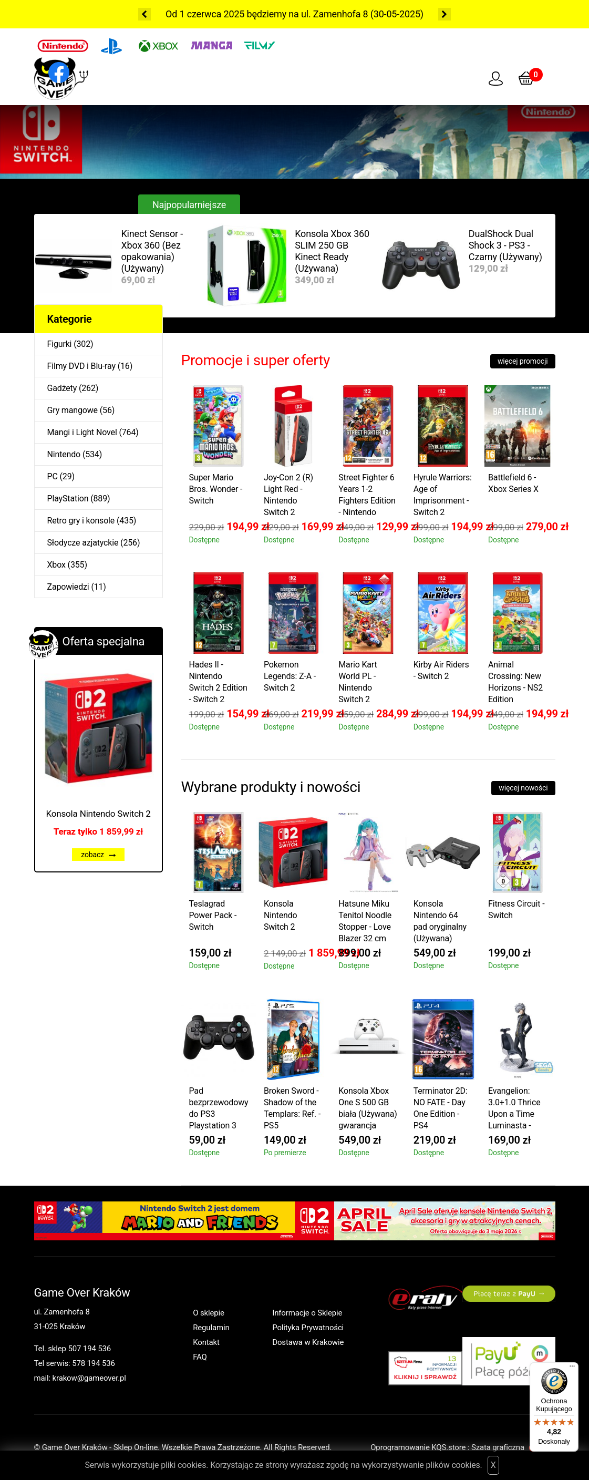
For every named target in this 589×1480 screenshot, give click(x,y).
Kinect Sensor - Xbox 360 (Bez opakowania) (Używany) (152, 251)
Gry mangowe (72, 410)
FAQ (200, 1357)
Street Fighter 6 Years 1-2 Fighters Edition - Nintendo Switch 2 (366, 496)
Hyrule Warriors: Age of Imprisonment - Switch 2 (443, 494)
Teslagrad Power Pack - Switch (213, 915)
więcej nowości (523, 788)
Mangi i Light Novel (82, 432)
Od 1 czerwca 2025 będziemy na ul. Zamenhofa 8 (267, 13)
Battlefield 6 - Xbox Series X (513, 483)
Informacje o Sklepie (307, 1313)
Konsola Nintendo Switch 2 (98, 813)
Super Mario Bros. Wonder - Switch (216, 489)
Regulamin (211, 1327)
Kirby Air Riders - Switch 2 (441, 670)
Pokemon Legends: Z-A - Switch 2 (290, 676)
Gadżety (62, 388)
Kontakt (206, 1342)
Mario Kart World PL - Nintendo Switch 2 (357, 682)
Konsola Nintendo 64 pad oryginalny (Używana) (440, 921)
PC (52, 476)
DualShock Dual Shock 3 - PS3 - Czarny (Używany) (505, 245)
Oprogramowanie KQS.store (418, 1447)
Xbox (56, 565)
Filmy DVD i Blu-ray (81, 366)
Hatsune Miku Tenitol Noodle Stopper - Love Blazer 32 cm (364, 921)
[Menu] (572, 1368)
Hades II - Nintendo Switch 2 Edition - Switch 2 (218, 682)
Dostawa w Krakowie (308, 1342)
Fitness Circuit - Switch (516, 909)
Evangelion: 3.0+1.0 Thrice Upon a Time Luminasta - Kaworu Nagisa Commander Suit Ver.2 (516, 1110)
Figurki (59, 344)
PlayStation (68, 498)
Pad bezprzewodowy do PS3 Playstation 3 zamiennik (219, 1110)
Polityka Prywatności (308, 1327)
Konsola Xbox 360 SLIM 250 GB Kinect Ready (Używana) (332, 251)
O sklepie (208, 1313)
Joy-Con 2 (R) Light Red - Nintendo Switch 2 (288, 494)
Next (444, 14)
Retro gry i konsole (81, 521)
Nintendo (64, 454)
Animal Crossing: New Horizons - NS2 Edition (515, 682)
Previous (144, 14)
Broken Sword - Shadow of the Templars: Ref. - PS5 (292, 1108)
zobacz (98, 854)
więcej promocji (523, 361)
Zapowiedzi (68, 587)
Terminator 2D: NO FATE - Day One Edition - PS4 (441, 1108)
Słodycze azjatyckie (83, 543)
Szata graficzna (513, 1447)
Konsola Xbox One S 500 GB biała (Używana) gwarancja (367, 1108)
